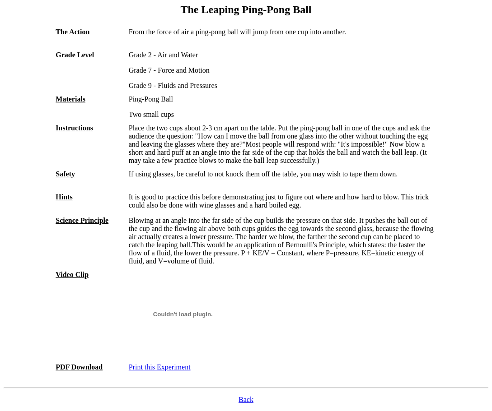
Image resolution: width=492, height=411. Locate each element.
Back (246, 399)
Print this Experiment (160, 367)
